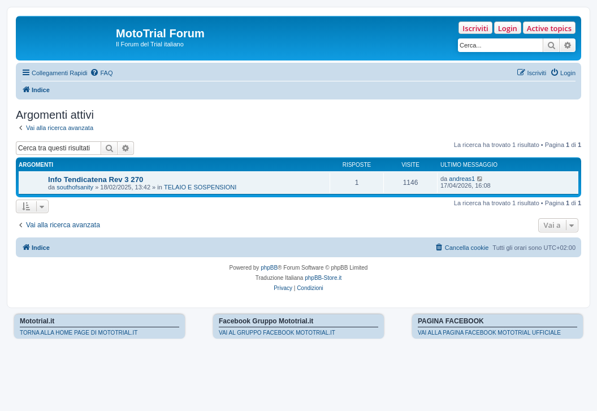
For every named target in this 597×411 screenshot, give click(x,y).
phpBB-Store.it (323, 278)
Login (507, 28)
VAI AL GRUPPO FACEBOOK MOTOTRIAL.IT (277, 333)
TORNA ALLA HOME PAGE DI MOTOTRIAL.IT (78, 333)
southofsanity (75, 187)
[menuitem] (101, 73)
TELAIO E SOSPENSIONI (200, 187)
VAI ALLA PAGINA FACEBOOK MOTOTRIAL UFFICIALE (489, 333)
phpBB (269, 268)
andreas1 (462, 178)
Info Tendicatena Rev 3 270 (95, 179)
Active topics (549, 28)
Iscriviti (475, 28)
